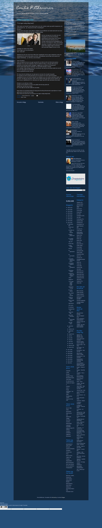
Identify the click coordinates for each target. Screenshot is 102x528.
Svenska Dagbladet (81, 300)
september (71, 330)
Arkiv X (67, 388)
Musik (78, 240)
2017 (69, 349)
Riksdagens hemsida (79, 298)
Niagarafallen (69, 460)
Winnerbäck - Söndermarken (80, 467)
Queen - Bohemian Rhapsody (81, 435)
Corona (78, 210)
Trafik (78, 264)
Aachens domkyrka (70, 448)
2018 (69, 222)
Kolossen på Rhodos (68, 481)
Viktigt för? (71, 279)
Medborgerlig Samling (79, 233)
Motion (78, 238)
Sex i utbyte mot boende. (71, 294)
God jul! (70, 248)
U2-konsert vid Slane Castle (69, 444)
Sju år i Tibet (69, 408)
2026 (69, 207)
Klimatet (78, 228)
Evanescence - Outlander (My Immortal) (80, 360)
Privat (78, 247)
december (71, 224)
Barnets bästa (80, 205)
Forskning (79, 219)
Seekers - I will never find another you (81, 453)
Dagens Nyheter (80, 294)
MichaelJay (54, 497)
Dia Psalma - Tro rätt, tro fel (80, 348)
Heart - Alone (79, 381)
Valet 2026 (79, 276)
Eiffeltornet (68, 487)
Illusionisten (68, 411)
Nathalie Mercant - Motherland (81, 420)
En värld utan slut (70, 381)
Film (78, 217)
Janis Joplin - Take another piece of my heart (81, 387)
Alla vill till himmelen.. (71, 316)
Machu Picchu (69, 455)
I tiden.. (70, 277)
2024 (69, 211)
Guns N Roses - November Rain (80, 376)
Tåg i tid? (71, 241)
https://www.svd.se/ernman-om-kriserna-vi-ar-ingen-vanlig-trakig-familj (33, 93)
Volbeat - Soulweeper (79, 464)
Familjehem (79, 215)
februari (70, 345)
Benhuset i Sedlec (70, 475)
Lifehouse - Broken (81, 400)
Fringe (67, 389)
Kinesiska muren (69, 491)
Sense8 (67, 374)
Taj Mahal (68, 450)
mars (70, 343)
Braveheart (68, 436)
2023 (69, 213)
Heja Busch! (71, 303)
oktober (70, 329)
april (70, 341)
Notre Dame (68, 485)
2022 (69, 215)
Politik (25, 97)
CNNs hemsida (80, 292)
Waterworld (68, 416)
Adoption (79, 202)
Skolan (78, 252)
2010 (69, 362)
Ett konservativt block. (72, 319)
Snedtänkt (79, 254)
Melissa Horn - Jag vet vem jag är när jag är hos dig (81, 413)
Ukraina (78, 267)
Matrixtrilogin (69, 423)
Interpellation (79, 224)
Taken (67, 394)
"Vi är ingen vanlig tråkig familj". (71, 283)
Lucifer (67, 372)
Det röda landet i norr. (76, 69)
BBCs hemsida (80, 290)
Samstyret (79, 250)
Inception (68, 431)
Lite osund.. (71, 305)
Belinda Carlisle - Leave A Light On (80, 342)
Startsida (40, 102)
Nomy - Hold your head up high (80, 423)
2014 (69, 355)
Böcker (78, 208)
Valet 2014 (79, 270)
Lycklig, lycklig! (71, 246)
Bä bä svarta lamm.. (71, 301)
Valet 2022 (79, 274)
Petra (67, 453)
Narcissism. (74, 130)
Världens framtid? (76, 61)
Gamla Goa (68, 477)
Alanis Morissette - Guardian (81, 339)
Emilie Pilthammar (34, 8)
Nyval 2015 (79, 243)
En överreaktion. (71, 255)
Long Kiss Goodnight (68, 426)
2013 (69, 357)
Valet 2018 (79, 272)
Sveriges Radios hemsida (80, 303)
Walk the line (69, 413)
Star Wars (68, 420)
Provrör (78, 249)
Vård (78, 279)
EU (77, 213)
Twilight (67, 418)
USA (78, 269)
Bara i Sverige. (75, 121)
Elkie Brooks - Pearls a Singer (80, 354)
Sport (78, 255)
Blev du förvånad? (76, 139)
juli (69, 335)
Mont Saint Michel (70, 464)
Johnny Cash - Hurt (81, 390)
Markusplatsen (69, 483)
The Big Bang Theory (69, 397)
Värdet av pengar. (71, 298)
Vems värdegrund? (72, 267)
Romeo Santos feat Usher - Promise (81, 444)
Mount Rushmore (70, 462)
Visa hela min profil (70, 170)
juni (70, 337)
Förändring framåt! (71, 271)
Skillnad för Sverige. (71, 287)
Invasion (68, 386)
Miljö (22, 97)
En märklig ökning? (71, 239)
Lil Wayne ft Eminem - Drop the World (81, 406)
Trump (78, 265)
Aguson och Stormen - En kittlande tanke (80, 336)
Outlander (68, 370)
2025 (69, 209)
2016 (69, 351)
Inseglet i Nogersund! (71, 235)
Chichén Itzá (69, 452)
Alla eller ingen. (70, 323)
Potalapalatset (69, 467)
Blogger (63, 497)
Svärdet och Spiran (70, 382)
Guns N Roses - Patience (80, 379)
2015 (69, 353)
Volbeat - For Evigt (81, 462)
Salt (67, 414)
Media (78, 235)
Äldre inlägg (59, 102)
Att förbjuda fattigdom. (71, 264)
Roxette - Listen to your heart (81, 447)
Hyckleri (78, 220)
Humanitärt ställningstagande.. (72, 260)
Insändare (79, 222)
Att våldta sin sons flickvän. (71, 231)
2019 (69, 220)
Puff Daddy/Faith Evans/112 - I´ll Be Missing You (81, 432)
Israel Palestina (80, 226)
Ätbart (78, 282)
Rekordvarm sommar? (77, 95)
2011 (69, 361)
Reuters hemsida (80, 296)
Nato (78, 242)
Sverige (78, 257)
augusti (70, 334)
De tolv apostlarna (70, 465)
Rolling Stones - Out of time (80, 441)
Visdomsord (79, 277)
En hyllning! (71, 307)
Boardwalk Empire (70, 377)
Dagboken (68, 434)
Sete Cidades (69, 478)
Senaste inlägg (21, 102)
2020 (69, 218)
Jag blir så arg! (71, 313)
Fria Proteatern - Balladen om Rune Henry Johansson (81, 364)
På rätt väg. (71, 243)
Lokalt (78, 230)
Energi (78, 212)
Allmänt (78, 204)
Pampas (68, 459)
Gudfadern (68, 432)
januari (70, 347)
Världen (78, 281)
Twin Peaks (68, 379)
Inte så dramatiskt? (76, 104)
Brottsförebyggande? (76, 78)
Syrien (78, 262)
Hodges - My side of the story (80, 384)
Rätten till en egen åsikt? (77, 112)
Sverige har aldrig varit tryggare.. (71, 274)
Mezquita (68, 446)
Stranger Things (69, 375)
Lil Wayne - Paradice (79, 403)
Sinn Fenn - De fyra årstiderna (81, 457)
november (71, 326)
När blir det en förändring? (77, 87)
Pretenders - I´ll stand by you (80, 428)
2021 (69, 216)
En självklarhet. (72, 251)
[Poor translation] (5, 507)
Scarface (68, 421)
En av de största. (71, 290)
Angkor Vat (68, 457)
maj (70, 339)
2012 (69, 359)
